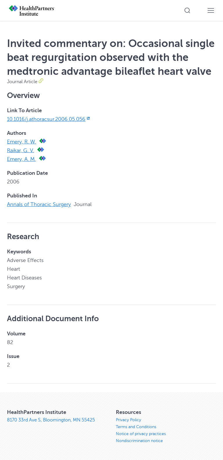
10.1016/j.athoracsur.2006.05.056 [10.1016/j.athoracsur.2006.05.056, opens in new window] (49, 119)
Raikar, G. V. (20, 150)
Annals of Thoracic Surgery (39, 204)
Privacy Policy (128, 420)
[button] (187, 10)
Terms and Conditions (136, 427)
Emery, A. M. (21, 159)
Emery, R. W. (21, 142)
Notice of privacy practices (141, 434)
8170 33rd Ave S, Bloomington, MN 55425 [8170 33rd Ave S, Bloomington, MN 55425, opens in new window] (51, 420)
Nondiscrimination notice (139, 441)
